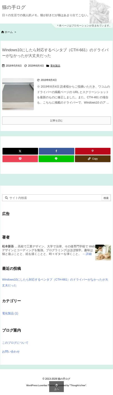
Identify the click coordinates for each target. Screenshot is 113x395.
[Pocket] (20, 158)
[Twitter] (20, 151)
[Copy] (92, 158)
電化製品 (55, 65)
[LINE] (56, 158)
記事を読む (56, 120)
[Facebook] (56, 151)
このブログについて (15, 342)
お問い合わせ (11, 351)
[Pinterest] (92, 151)
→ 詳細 (86, 254)
